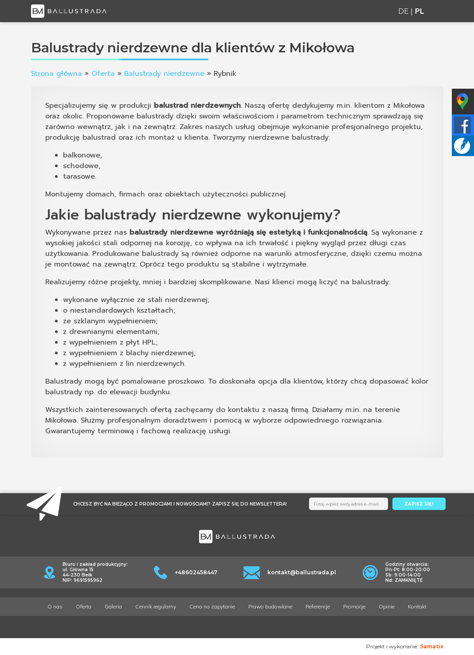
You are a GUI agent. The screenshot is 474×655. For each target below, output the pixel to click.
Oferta (103, 73)
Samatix (431, 646)
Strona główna (56, 73)
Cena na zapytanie (212, 606)
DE (403, 11)
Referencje (318, 606)
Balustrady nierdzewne (164, 73)
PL (419, 11)
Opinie (387, 606)
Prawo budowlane (270, 606)
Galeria (113, 606)
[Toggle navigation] (438, 11)
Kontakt (417, 606)
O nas (55, 606)
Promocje (354, 606)
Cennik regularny (155, 606)
